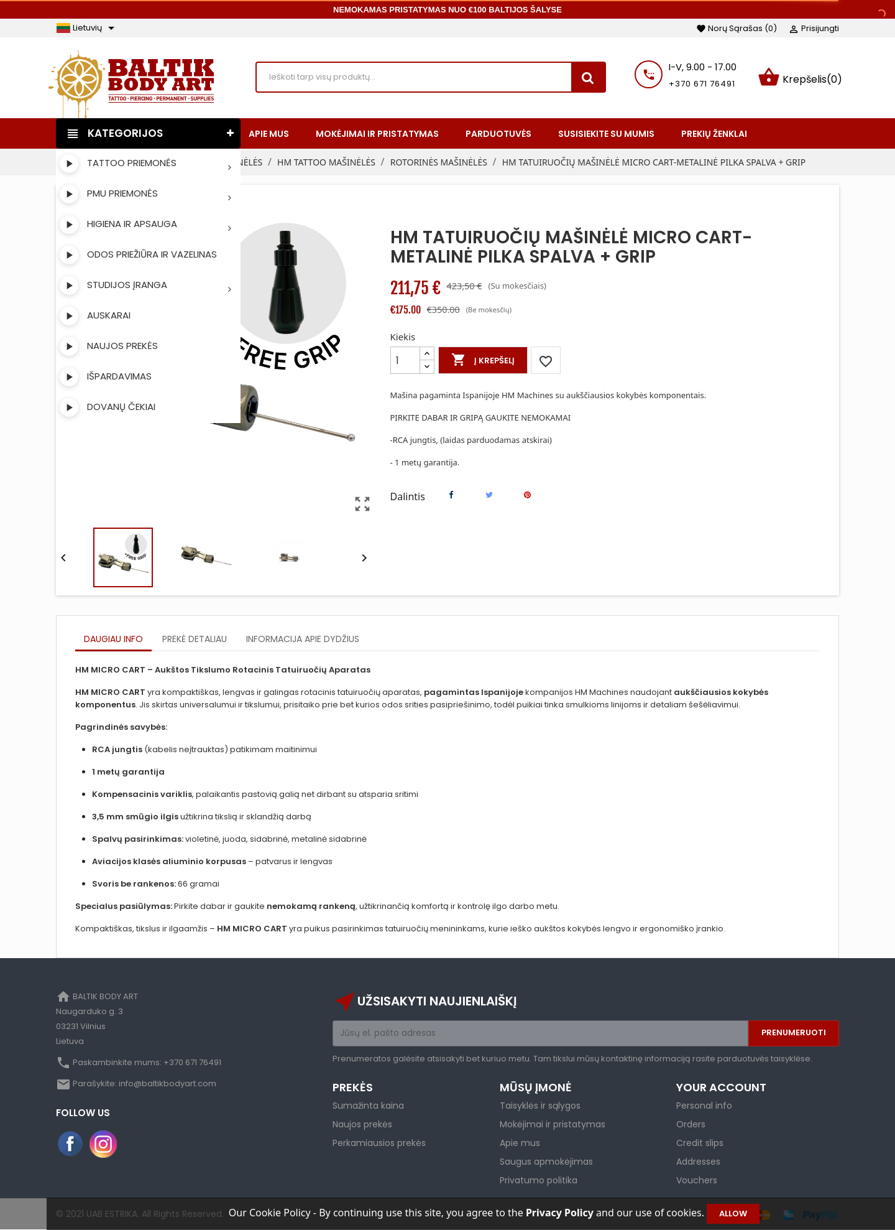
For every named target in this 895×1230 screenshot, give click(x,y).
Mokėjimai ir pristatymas (552, 1124)
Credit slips (699, 1143)
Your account (721, 1087)
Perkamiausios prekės (379, 1143)
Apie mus (520, 1143)
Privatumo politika (538, 1180)
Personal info (704, 1105)
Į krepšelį (483, 360)
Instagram (103, 1144)
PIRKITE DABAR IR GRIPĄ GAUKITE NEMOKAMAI (480, 417)
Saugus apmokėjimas (546, 1161)
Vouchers (696, 1180)
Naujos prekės (362, 1124)
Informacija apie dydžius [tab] (302, 639)
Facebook (71, 1144)
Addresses (698, 1161)
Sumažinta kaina (368, 1105)
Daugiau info (113, 639)
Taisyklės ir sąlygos (540, 1105)
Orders (690, 1124)
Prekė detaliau (194, 639)
